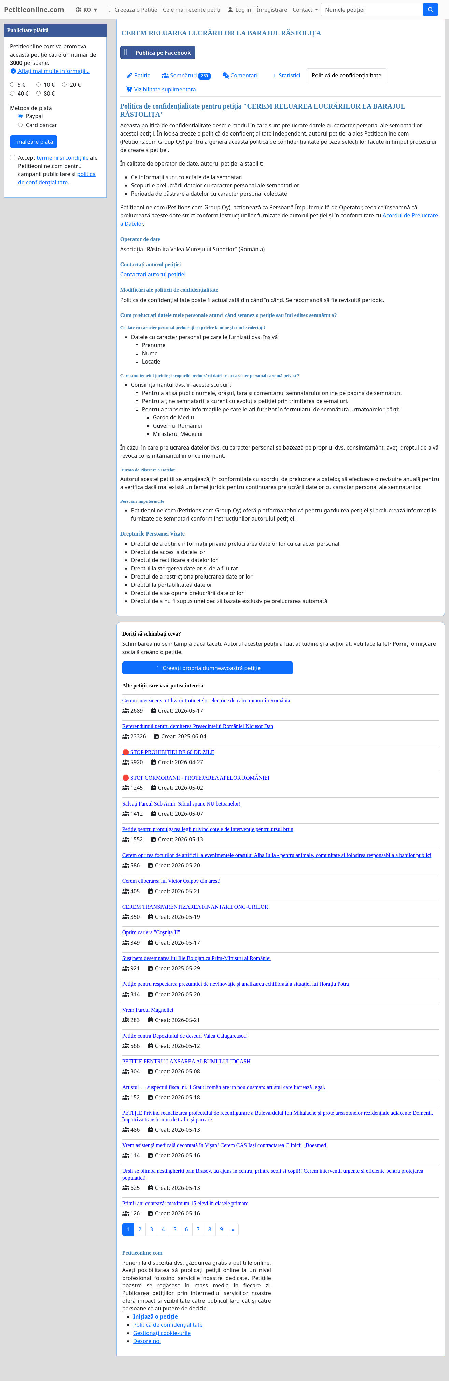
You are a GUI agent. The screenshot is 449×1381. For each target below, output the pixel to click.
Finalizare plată (33, 346)
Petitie (138, 75)
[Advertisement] (55, 121)
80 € (49, 298)
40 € (23, 298)
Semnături (186, 76)
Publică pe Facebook (156, 52)
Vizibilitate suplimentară (161, 89)
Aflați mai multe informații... (50, 276)
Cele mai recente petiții (192, 9)
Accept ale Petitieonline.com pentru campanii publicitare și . (58, 375)
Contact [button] (303, 9)
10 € (49, 289)
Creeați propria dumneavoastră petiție (207, 668)
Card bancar (41, 329)
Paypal (34, 321)
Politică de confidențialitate (346, 75)
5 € (21, 289)
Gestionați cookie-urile (162, 1333)
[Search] (372, 9)
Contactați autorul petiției (153, 274)
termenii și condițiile (62, 362)
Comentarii (240, 75)
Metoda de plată (31, 312)
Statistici (285, 75)
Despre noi (147, 1341)
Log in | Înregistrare (257, 9)
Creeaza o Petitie (131, 9)
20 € (75, 289)
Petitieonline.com (34, 9)
